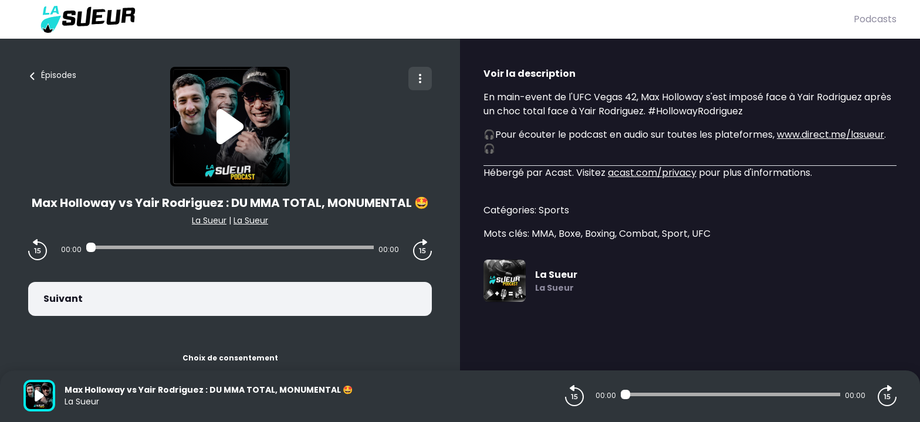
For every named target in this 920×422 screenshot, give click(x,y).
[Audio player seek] (230, 247)
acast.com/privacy (652, 172)
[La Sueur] (438, 19)
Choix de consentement (230, 358)
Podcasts (875, 19)
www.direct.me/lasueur (830, 134)
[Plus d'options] (420, 78)
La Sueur (209, 220)
